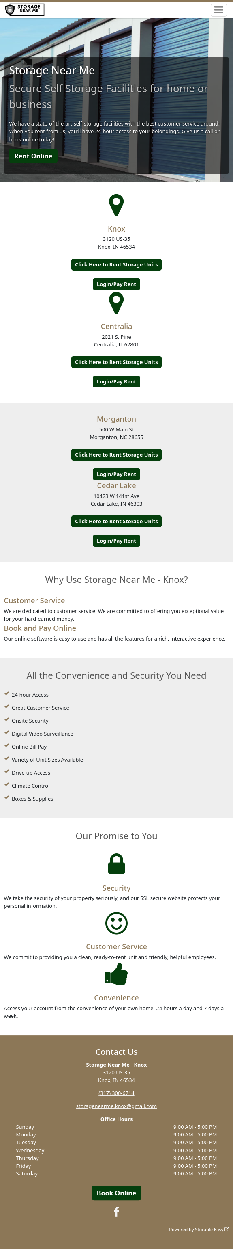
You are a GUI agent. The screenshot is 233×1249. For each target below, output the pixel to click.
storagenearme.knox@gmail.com (116, 1106)
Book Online (116, 1192)
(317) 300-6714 (116, 1093)
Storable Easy (212, 1229)
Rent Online (33, 156)
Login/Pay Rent (116, 284)
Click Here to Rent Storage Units (116, 264)
